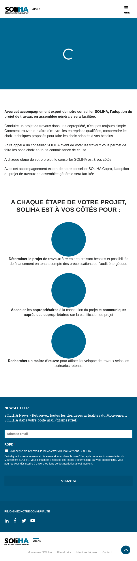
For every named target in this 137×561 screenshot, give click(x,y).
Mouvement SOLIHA (40, 552)
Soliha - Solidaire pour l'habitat (16, 10)
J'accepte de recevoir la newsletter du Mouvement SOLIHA (50, 451)
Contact (106, 552)
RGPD (9, 444)
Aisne (36, 9)
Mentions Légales (86, 552)
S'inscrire (68, 481)
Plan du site (64, 552)
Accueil (7, 28)
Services (23, 28)
